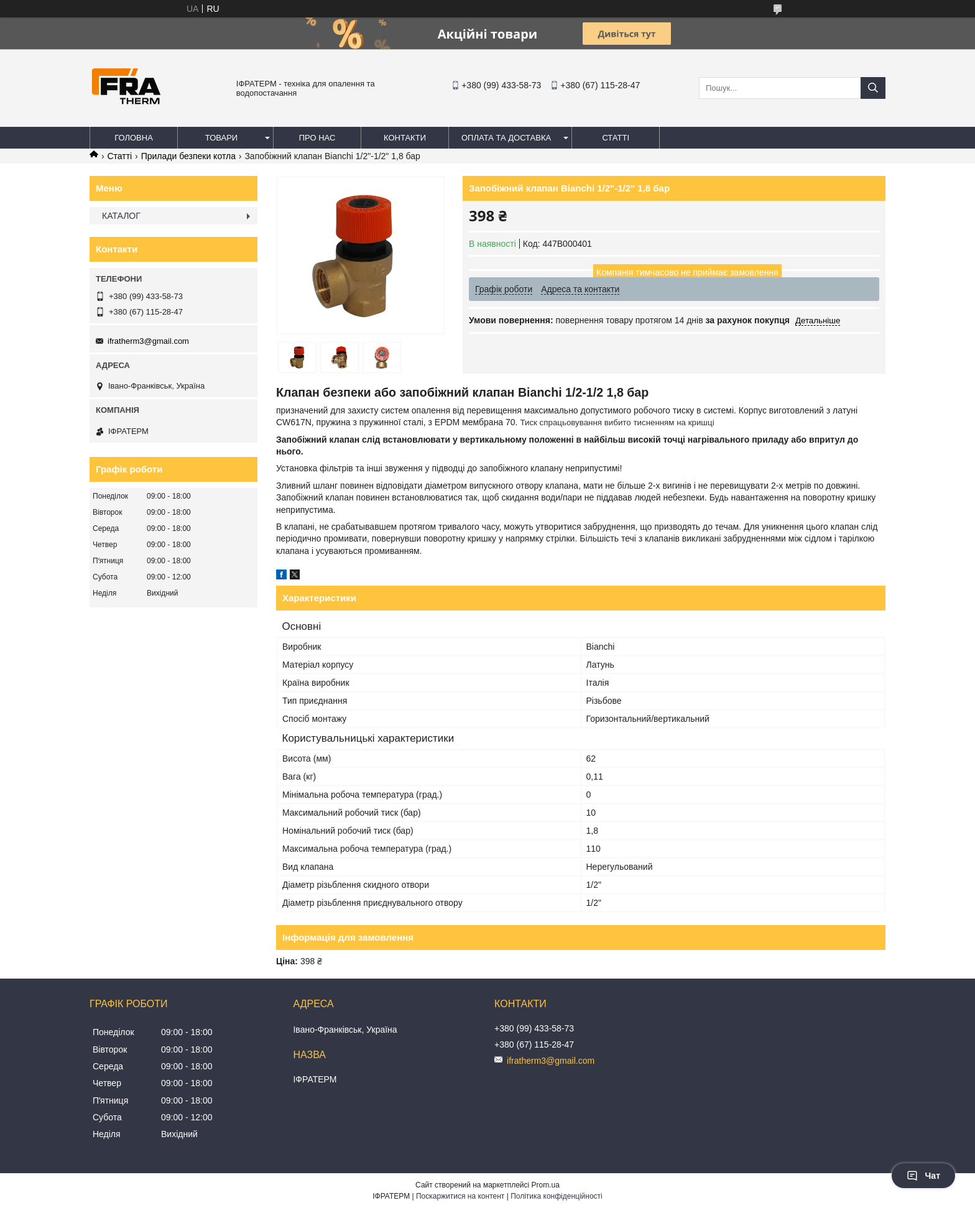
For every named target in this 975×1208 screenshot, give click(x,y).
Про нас (317, 137)
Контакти (405, 137)
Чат (923, 1175)
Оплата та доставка (506, 137)
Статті (615, 137)
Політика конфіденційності (557, 1196)
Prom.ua (546, 1185)
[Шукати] (873, 88)
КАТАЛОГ (121, 216)
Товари (221, 137)
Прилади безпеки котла (188, 156)
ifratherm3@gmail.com (148, 341)
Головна (133, 137)
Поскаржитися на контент (460, 1196)
